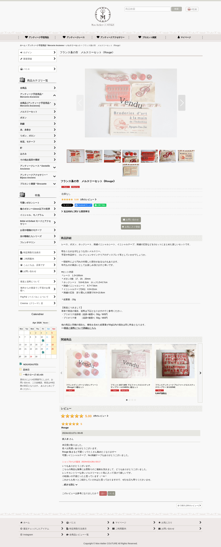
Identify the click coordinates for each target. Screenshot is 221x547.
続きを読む (71, 484)
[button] (80, 103)
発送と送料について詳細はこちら (80, 328)
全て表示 (189, 505)
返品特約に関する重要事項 (75, 211)
